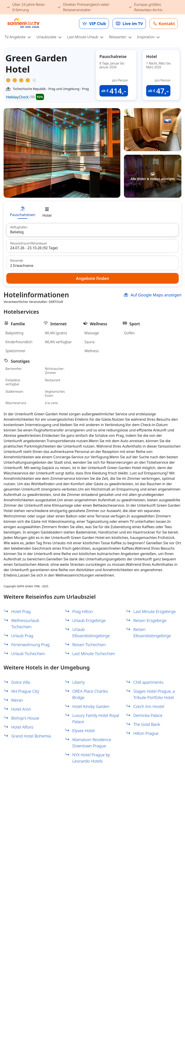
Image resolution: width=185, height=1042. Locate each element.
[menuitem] (19, 37)
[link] (94, 23)
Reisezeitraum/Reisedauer (28, 243)
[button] (152, 129)
